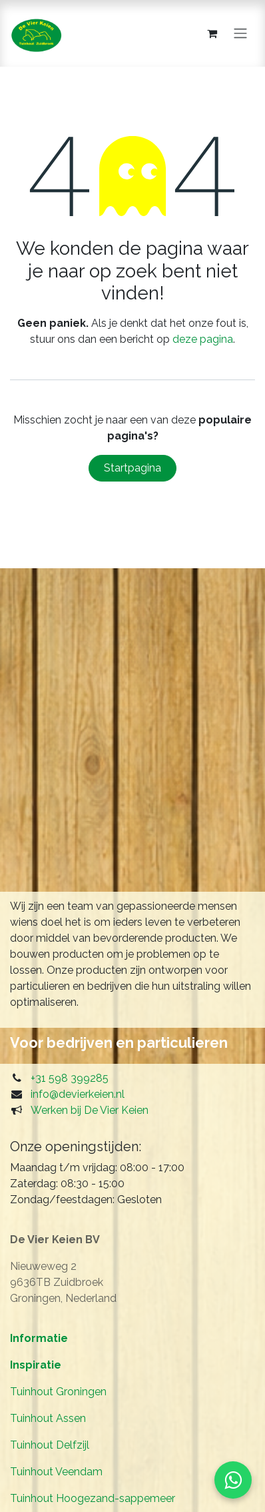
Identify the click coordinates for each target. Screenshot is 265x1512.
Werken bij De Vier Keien (89, 1110)
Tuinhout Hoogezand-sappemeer (92, 1498)
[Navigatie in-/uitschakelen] (240, 34)
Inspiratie (35, 1365)
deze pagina (202, 339)
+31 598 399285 (70, 1078)
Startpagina (132, 468)
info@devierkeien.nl (78, 1094)
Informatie (39, 1338)
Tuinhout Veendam (56, 1471)
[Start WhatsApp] (233, 1480)
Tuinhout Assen (48, 1418)
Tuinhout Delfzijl (49, 1445)
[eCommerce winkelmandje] (212, 33)
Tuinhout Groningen (58, 1391)
